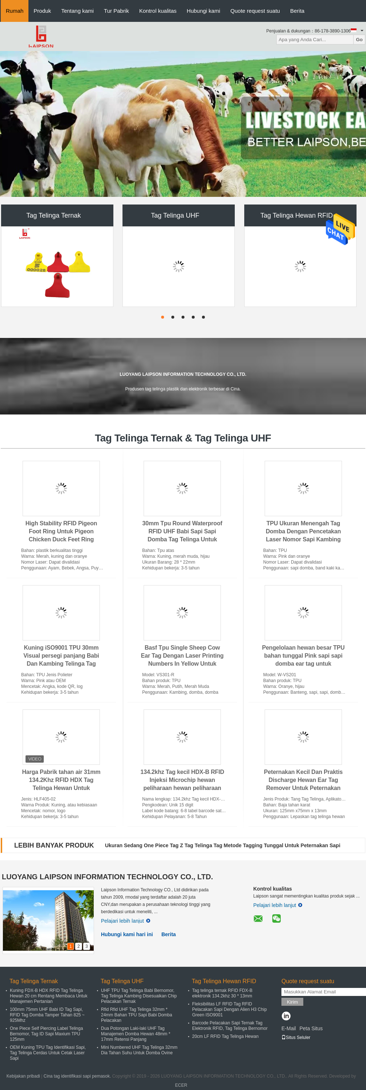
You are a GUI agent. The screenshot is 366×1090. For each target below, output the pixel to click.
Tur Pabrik (116, 11)
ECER (181, 1085)
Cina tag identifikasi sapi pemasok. (78, 1076)
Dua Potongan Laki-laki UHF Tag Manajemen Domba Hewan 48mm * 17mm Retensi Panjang (135, 1034)
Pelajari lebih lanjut (125, 921)
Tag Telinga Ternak (53, 215)
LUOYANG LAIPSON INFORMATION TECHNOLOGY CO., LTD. (107, 877)
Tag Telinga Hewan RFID (296, 215)
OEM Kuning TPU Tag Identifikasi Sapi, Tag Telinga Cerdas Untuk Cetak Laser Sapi (48, 1053)
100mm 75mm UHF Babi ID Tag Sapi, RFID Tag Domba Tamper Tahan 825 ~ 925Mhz (47, 1015)
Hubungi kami (203, 11)
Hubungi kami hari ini (127, 934)
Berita (297, 11)
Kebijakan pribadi (23, 1076)
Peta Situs (311, 1028)
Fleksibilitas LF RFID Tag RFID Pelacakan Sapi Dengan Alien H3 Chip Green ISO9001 (229, 1009)
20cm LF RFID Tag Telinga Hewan (225, 1036)
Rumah (14, 11)
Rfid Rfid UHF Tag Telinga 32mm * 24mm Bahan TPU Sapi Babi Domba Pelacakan (136, 1015)
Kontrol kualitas (158, 11)
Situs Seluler (295, 1037)
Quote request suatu (255, 11)
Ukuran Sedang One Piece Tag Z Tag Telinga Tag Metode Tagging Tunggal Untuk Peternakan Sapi (222, 845)
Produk (42, 11)
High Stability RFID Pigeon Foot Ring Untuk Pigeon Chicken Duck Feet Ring (61, 531)
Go (359, 39)
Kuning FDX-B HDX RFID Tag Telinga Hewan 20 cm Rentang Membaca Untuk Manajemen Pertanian (48, 996)
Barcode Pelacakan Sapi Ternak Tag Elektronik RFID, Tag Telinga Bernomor (230, 1025)
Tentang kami (77, 11)
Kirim (292, 1002)
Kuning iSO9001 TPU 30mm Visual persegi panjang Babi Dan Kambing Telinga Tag (61, 656)
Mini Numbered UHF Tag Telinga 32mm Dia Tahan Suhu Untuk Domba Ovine (139, 1050)
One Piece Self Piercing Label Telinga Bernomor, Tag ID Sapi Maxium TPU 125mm (46, 1034)
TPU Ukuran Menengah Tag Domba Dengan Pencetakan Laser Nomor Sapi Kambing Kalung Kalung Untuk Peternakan (303, 539)
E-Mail (288, 1028)
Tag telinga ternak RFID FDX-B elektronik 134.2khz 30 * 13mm (222, 993)
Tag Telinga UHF (175, 215)
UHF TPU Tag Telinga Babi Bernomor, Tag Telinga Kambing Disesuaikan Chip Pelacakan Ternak (139, 996)
